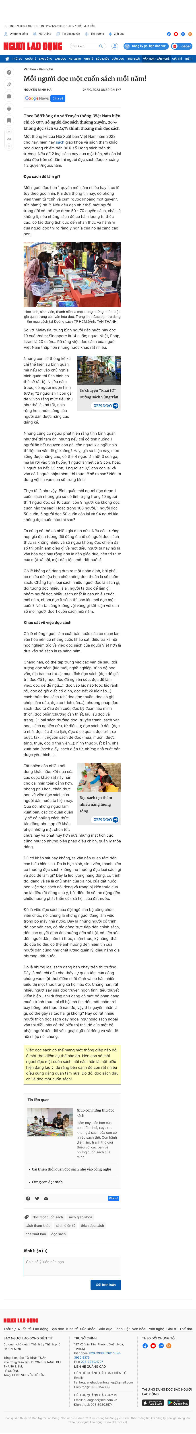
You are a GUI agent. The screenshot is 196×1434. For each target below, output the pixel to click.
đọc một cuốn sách (48, 1217)
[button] (9, 131)
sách (60, 142)
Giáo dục (118, 58)
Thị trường (94, 34)
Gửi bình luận (106, 1285)
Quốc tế (30, 58)
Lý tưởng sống (16, 34)
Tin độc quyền (68, 34)
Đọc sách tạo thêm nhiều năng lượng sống (95, 804)
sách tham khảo (37, 1225)
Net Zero (75, 58)
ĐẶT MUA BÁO (86, 26)
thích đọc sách (92, 1225)
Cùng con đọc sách (47, 1182)
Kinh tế (88, 58)
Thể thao (186, 1329)
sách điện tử (66, 1225)
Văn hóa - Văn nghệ (156, 58)
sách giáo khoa (80, 1217)
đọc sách (58, 1234)
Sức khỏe (102, 58)
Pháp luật (133, 58)
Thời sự (17, 58)
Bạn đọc (60, 58)
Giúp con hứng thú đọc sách (95, 1113)
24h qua (116, 34)
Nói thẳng (42, 34)
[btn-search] (101, 46)
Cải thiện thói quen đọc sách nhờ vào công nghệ (71, 1169)
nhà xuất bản (35, 1234)
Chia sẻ (58, 98)
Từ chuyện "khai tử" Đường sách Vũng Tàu (98, 394)
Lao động (45, 58)
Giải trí (177, 58)
